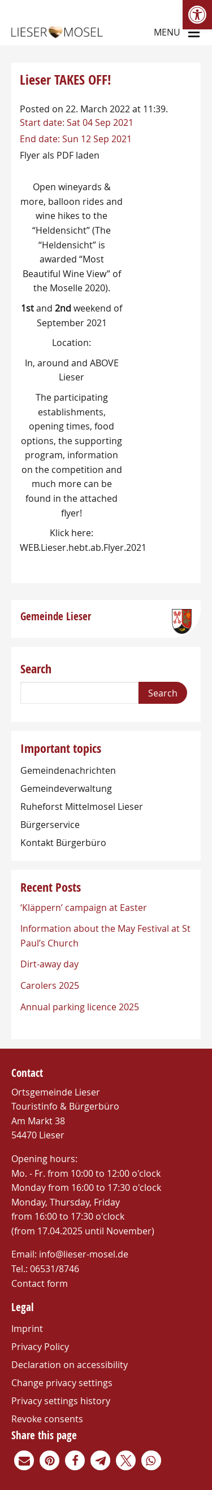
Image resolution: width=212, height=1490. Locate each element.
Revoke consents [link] (47, 1419)
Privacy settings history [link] (60, 1401)
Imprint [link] (27, 1328)
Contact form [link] (39, 1283)
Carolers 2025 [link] (49, 985)
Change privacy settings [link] (62, 1383)
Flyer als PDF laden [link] (59, 155)
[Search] (79, 693)
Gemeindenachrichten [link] (68, 770)
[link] (197, 14)
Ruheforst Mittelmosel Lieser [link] (81, 806)
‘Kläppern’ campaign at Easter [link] (83, 907)
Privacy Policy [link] (40, 1346)
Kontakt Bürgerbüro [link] (63, 842)
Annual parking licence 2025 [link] (79, 1007)
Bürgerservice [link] (50, 824)
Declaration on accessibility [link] (69, 1364)
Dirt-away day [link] (49, 964)
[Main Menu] (194, 31)
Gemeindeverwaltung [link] (66, 788)
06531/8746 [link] (54, 1269)
